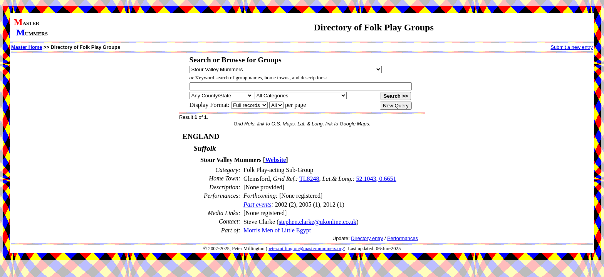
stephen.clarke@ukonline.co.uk (318, 222)
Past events (257, 204)
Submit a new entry (571, 47)
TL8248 (309, 178)
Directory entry (367, 238)
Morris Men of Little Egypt (277, 230)
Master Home (26, 47)
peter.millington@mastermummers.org (305, 248)
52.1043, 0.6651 (376, 178)
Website (275, 160)
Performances (402, 238)
